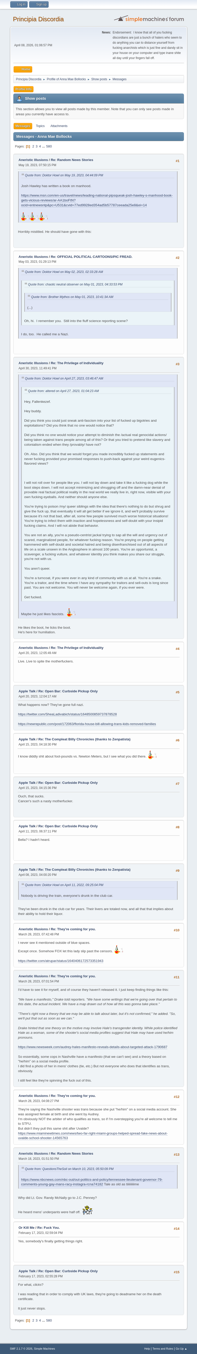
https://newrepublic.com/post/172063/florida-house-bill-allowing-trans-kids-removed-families (87, 724)
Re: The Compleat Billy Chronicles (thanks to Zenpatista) (84, 739)
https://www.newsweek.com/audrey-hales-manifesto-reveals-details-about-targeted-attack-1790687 (93, 1047)
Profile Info (24, 89)
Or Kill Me (27, 1228)
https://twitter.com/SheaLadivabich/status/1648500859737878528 (67, 714)
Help (147, 1348)
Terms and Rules (162, 1348)
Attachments (59, 126)
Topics (40, 126)
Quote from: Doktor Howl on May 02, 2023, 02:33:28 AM (64, 272)
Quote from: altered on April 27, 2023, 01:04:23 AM (63, 391)
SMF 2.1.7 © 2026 (21, 1348)
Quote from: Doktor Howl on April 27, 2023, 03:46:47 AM (64, 378)
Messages (23, 126)
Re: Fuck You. (48, 1228)
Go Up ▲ (181, 1348)
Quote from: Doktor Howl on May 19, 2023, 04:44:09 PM (64, 175)
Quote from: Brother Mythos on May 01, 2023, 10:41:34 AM (72, 297)
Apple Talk (27, 691)
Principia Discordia (38, 19)
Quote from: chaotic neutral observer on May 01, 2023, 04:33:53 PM (75, 284)
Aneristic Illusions (33, 160)
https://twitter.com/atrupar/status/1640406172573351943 (60, 961)
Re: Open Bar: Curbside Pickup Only (68, 691)
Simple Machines (44, 1348)
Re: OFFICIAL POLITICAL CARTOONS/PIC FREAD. (91, 257)
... (44, 146)
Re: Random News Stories (72, 160)
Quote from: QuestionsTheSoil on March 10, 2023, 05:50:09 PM (69, 1169)
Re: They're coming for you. (73, 929)
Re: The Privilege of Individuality (77, 363)
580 (49, 146)
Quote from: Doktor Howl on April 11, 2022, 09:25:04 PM (64, 885)
